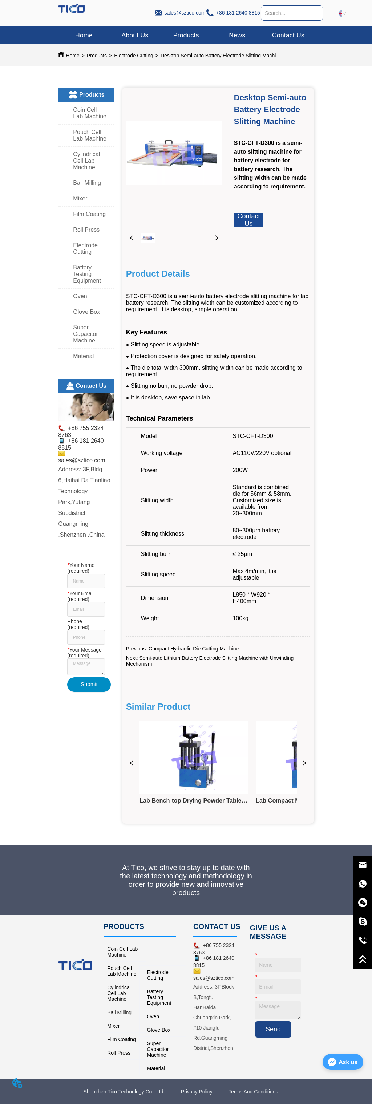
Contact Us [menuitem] (288, 35)
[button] (186, 35)
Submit (89, 684)
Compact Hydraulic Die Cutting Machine (194, 649)
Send (273, 1029)
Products (97, 55)
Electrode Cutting (133, 55)
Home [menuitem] (84, 35)
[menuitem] (186, 35)
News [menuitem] (237, 35)
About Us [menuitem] (134, 35)
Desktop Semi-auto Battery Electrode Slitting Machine (221, 55)
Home (72, 55)
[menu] (186, 35)
